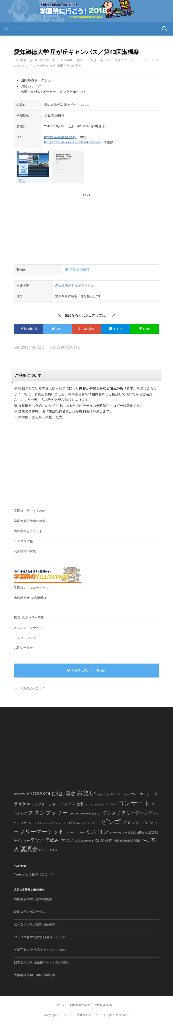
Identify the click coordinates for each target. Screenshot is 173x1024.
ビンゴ (27, 66)
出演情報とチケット (28, 531)
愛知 (23, 60)
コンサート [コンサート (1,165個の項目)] (134, 803)
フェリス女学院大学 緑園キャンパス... (41, 937)
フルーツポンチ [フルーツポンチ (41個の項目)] (74, 832)
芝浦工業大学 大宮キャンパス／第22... (41, 950)
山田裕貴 (63, 66)
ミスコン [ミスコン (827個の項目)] (97, 831)
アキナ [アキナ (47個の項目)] (135, 794)
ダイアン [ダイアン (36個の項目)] (97, 813)
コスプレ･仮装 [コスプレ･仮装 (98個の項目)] (72, 804)
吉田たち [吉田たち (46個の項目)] (142, 832)
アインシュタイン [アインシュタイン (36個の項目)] (120, 794)
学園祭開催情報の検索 (30, 521)
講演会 (76, 66)
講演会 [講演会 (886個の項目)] (29, 849)
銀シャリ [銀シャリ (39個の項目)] (44, 850)
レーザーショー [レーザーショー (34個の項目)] (118, 832)
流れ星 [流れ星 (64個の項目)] (99, 840)
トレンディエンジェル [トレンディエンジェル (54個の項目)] (51, 823)
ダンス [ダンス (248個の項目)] (109, 812)
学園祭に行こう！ (32, 688)
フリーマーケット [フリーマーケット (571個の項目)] (41, 831)
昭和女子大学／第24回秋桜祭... (36, 924)
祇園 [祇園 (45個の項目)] (116, 840)
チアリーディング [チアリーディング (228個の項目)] (135, 812)
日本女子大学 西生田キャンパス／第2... (42, 962)
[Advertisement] (86, 228)
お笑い (81, 60)
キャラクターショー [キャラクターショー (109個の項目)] (43, 804)
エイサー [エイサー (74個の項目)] (146, 794)
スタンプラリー (125, 60)
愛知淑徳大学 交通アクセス (74, 285)
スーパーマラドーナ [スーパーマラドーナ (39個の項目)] (79, 813)
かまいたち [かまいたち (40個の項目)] (103, 794)
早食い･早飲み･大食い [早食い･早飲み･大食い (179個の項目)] (52, 840)
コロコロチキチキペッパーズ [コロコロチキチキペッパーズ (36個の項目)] (101, 804)
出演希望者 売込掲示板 (30, 598)
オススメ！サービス (28, 627)
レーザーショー (44, 66)
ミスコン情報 (23, 541)
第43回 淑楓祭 (77, 269)
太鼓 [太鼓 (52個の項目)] (151, 832)
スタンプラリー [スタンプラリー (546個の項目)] (48, 813)
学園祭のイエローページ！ (33, 588)
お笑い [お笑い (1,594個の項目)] (86, 793)
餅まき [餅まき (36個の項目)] (53, 850)
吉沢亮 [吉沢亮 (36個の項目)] (132, 832)
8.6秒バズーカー (47, 60)
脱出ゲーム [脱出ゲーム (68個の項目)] (142, 840)
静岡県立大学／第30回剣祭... (34, 899)
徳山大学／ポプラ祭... (29, 912)
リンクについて (25, 637)
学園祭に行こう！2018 (30, 511)
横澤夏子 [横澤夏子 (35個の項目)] (89, 840)
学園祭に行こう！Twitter (86, 670)
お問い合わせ (23, 647)
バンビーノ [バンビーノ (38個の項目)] (94, 823)
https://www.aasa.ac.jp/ (60, 137)
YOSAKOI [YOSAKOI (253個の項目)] (40, 793)
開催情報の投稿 (25, 551)
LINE (144, 329)
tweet (57, 329)
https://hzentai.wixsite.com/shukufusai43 (72, 142)
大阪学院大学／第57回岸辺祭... (36, 975)
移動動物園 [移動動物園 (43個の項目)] (126, 840)
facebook (28, 329)
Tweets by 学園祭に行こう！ (34, 874)
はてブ (115, 329)
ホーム (61, 1005)
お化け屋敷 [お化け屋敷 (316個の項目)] (63, 793)
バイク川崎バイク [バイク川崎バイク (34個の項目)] (77, 823)
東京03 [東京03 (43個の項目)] (79, 840)
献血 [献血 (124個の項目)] (109, 840)
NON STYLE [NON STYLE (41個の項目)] (21, 794)
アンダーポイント (100, 60)
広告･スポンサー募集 (29, 617)
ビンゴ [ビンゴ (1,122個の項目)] (111, 821)
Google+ (86, 329)
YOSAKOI (67, 60)
